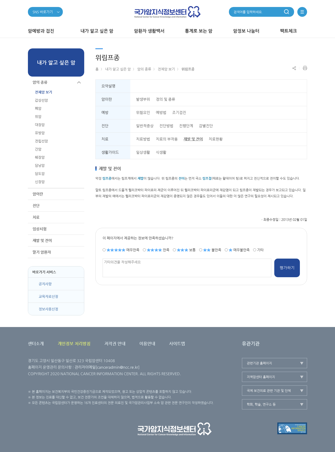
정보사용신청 (48, 309)
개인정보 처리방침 (74, 343)
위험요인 (143, 112)
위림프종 (187, 69)
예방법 (161, 112)
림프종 (106, 178)
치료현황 (216, 139)
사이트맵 (177, 343)
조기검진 (179, 112)
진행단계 (186, 126)
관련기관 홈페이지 (259, 363)
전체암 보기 (166, 69)
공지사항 (45, 284)
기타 (260, 250)
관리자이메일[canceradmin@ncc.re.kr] (107, 367)
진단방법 (166, 126)
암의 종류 (144, 69)
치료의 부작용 (167, 139)
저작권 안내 (114, 343)
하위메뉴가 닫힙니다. (79, 82)
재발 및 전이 (193, 139)
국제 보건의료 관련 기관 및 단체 (269, 390)
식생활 (161, 152)
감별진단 (206, 126)
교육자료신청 (48, 296)
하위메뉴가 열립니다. (79, 194)
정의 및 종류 (165, 99)
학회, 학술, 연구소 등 (261, 404)
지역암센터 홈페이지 (261, 377)
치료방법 (143, 139)
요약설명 (108, 86)
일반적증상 (145, 126)
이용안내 (147, 343)
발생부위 (143, 99)
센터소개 (36, 343)
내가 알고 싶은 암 (118, 69)
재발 (140, 178)
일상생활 (143, 152)
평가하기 (287, 267)
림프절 (206, 178)
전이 (181, 178)
